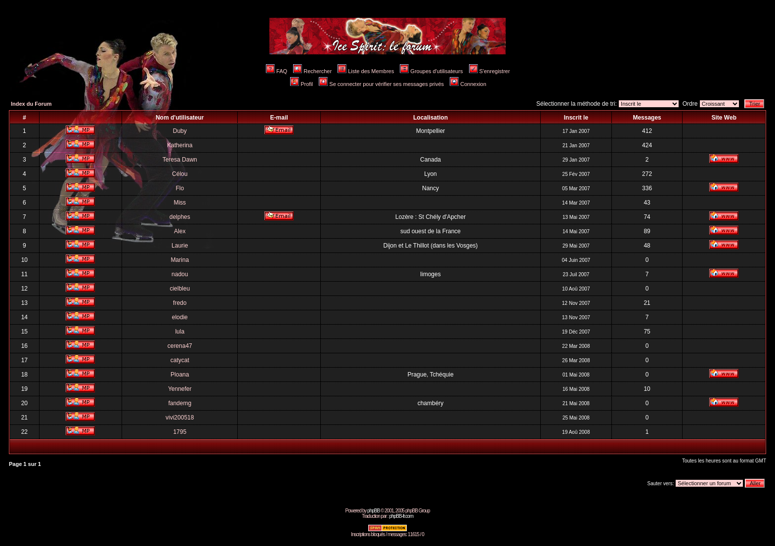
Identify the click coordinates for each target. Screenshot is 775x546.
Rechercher (312, 71)
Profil (301, 84)
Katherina (179, 145)
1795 (179, 431)
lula (179, 331)
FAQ (276, 71)
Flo (179, 188)
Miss (179, 202)
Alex (179, 231)
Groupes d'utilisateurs (431, 71)
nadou (180, 274)
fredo (179, 302)
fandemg (179, 403)
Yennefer (180, 388)
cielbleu (180, 288)
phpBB (373, 510)
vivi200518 (180, 417)
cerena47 (180, 345)
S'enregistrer (489, 71)
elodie (180, 317)
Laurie (180, 245)
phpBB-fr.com (401, 516)
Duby (180, 130)
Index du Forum (31, 104)
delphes (180, 216)
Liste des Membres (366, 71)
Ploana (180, 374)
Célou (179, 173)
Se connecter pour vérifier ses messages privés (381, 84)
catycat (180, 360)
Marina (180, 259)
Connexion (468, 84)
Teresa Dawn (180, 159)
